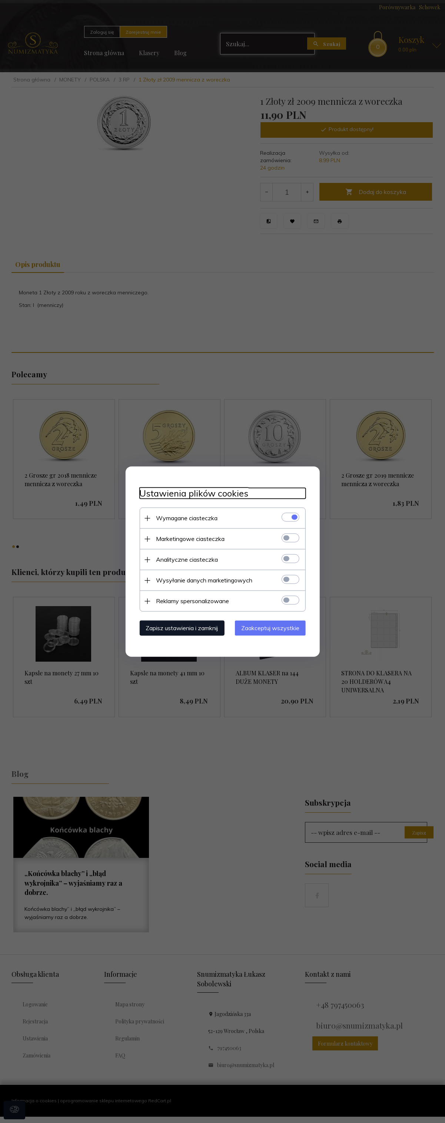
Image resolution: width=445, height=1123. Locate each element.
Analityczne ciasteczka (185, 559)
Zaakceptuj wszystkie (272, 627)
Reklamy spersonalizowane (190, 600)
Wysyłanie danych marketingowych (202, 580)
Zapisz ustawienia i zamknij (180, 627)
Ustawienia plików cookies (191, 493)
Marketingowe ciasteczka (188, 538)
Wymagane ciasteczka (185, 517)
